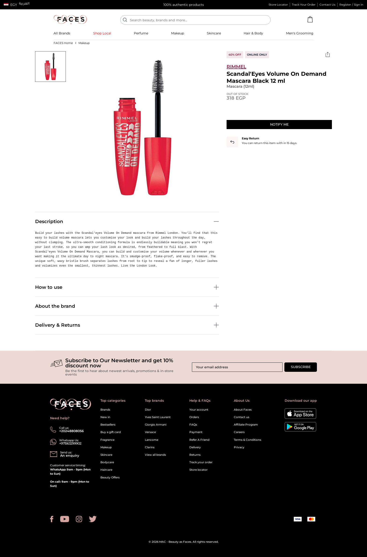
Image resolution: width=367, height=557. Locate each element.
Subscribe (301, 367)
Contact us (241, 417)
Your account (198, 409)
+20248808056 (71, 431)
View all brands (155, 454)
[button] (10, 5)
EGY (13, 5)
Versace (150, 432)
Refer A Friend (199, 439)
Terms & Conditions (247, 439)
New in (105, 417)
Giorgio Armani (155, 424)
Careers (239, 432)
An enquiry (69, 455)
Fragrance (107, 439)
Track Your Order (304, 4)
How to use (127, 287)
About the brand (127, 306)
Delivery (195, 447)
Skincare (106, 454)
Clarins (149, 447)
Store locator (198, 469)
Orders (194, 417)
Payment (195, 432)
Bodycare (107, 462)
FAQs (193, 424)
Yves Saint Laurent (158, 417)
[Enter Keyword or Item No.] (197, 19)
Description (127, 221)
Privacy (239, 447)
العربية (24, 4)
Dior (148, 409)
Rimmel (236, 66)
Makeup (106, 447)
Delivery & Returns (127, 325)
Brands (105, 409)
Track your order (201, 462)
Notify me (279, 124)
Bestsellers (107, 424)
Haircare (106, 469)
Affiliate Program (246, 424)
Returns (195, 454)
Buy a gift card (110, 432)
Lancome (151, 439)
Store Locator (278, 4)
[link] (62, 33)
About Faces (243, 409)
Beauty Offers (110, 477)
